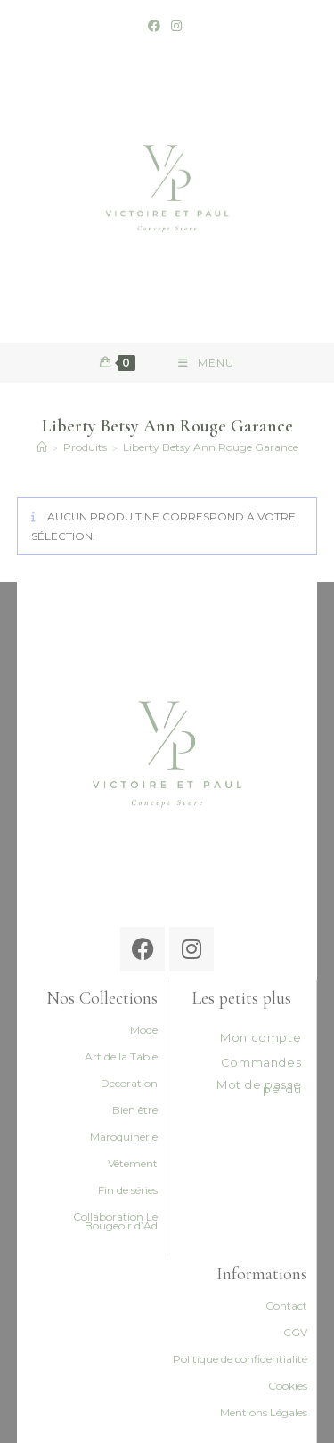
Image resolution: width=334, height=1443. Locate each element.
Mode (144, 1029)
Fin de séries (128, 1190)
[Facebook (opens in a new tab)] (157, 26)
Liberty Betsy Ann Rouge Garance (210, 447)
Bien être (135, 1110)
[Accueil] (42, 447)
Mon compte (260, 1037)
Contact (286, 1305)
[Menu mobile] (206, 363)
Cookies (287, 1385)
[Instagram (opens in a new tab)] (176, 26)
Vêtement (133, 1163)
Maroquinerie (124, 1136)
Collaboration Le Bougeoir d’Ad (115, 1221)
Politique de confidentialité (240, 1359)
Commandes (261, 1062)
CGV (295, 1332)
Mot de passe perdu (258, 1086)
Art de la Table (121, 1056)
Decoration (129, 1083)
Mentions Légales (263, 1412)
